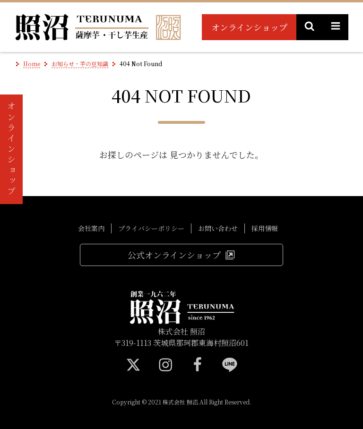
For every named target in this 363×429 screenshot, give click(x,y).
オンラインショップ (249, 27)
